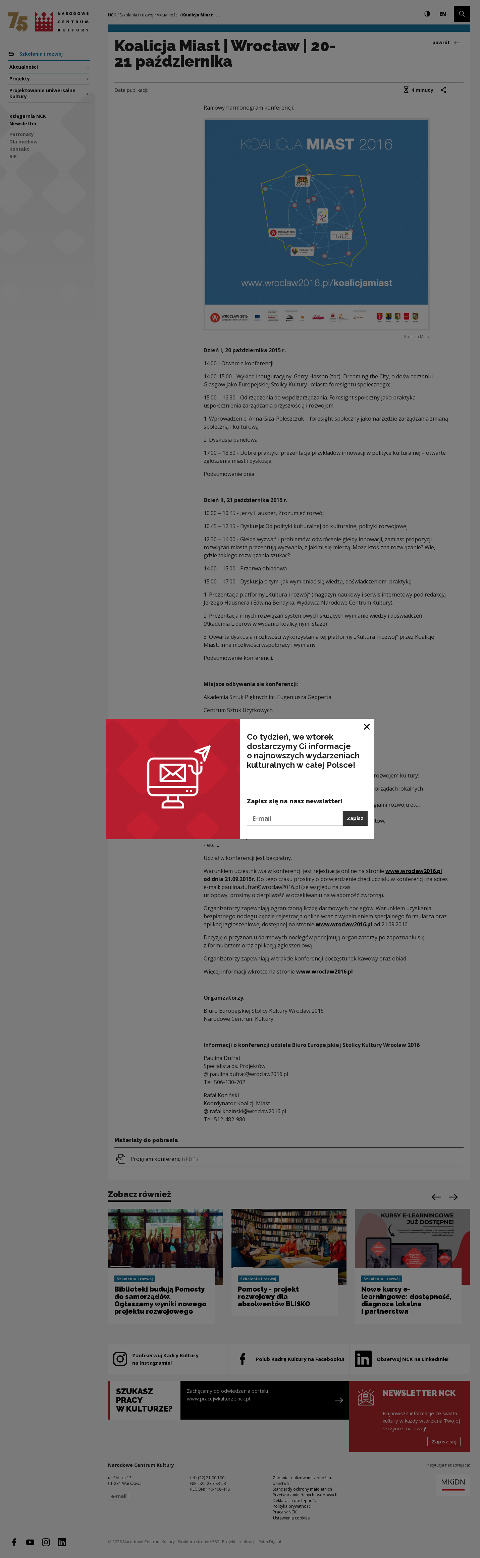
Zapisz (355, 818)
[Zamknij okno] (367, 726)
